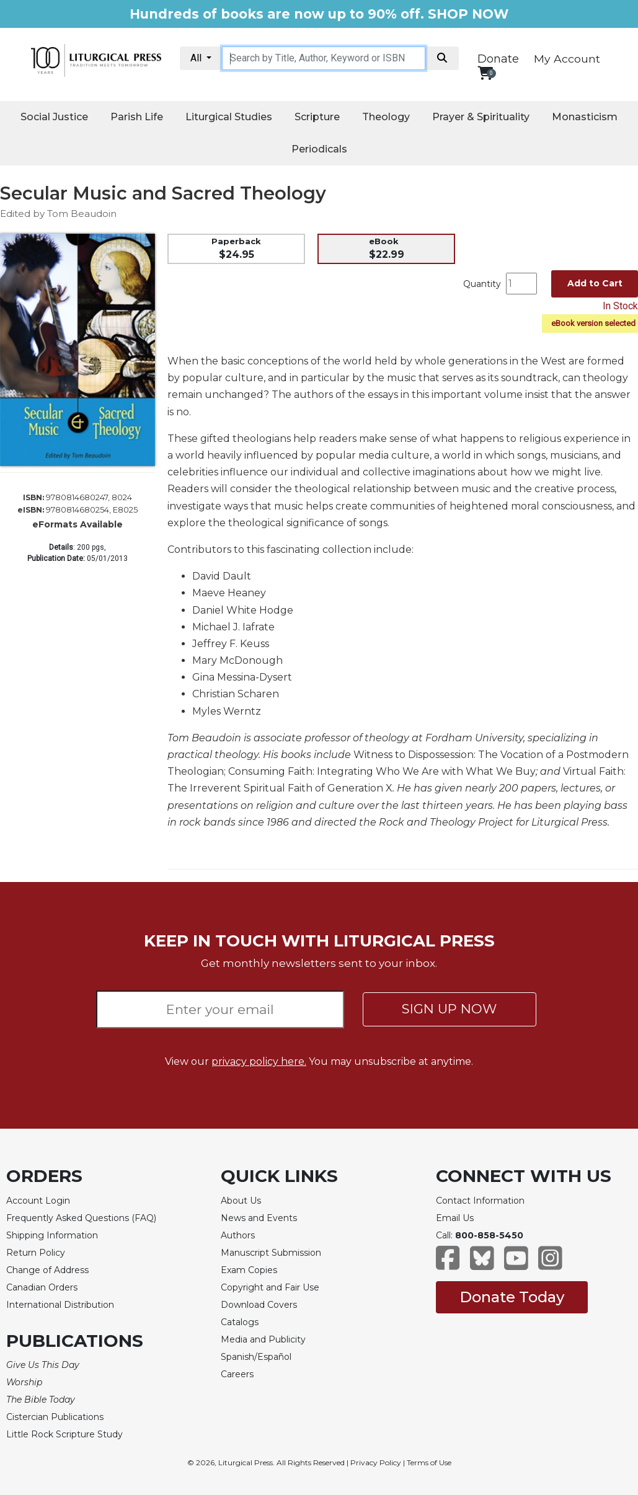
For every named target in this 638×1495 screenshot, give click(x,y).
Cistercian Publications (55, 1416)
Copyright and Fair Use (270, 1287)
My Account (567, 58)
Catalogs (240, 1322)
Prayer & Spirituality (480, 117)
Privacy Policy (375, 1462)
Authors (238, 1235)
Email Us (455, 1218)
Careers (237, 1374)
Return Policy (35, 1252)
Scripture (317, 117)
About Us (241, 1200)
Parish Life (136, 117)
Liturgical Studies (228, 117)
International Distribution (60, 1304)
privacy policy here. (258, 1061)
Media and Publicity (263, 1339)
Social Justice (54, 117)
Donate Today (511, 1297)
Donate (498, 59)
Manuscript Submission (271, 1252)
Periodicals (319, 149)
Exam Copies (249, 1270)
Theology (386, 117)
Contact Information (480, 1200)
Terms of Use (429, 1462)
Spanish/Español (256, 1356)
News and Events (259, 1218)
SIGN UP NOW (449, 1009)
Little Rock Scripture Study (64, 1434)
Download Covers (259, 1304)
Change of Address (47, 1270)
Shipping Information (52, 1235)
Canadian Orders (42, 1287)
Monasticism (585, 117)
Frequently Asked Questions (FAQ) (81, 1218)
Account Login (38, 1200)
